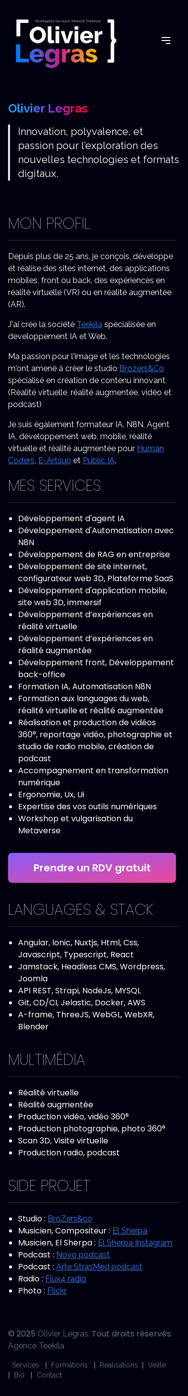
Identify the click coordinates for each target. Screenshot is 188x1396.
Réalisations (119, 1365)
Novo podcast (83, 1254)
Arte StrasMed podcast (99, 1266)
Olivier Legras (63, 1333)
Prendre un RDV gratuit (92, 868)
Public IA (99, 460)
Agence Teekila (36, 1345)
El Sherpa (129, 1230)
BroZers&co (70, 1218)
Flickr (57, 1290)
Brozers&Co (141, 368)
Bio (19, 1375)
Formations (69, 1365)
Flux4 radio (65, 1278)
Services (25, 1365)
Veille (157, 1365)
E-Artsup (54, 460)
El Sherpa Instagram (135, 1242)
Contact (49, 1375)
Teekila (89, 324)
